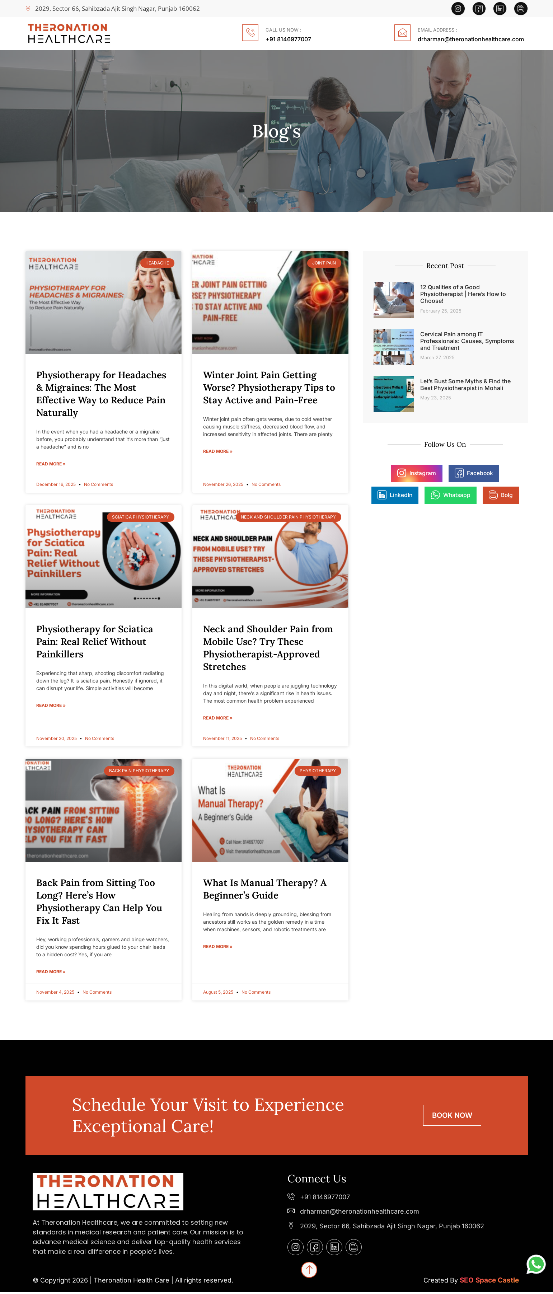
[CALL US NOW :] (249, 33)
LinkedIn (501, 473)
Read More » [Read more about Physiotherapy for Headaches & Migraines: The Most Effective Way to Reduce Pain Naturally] (51, 464)
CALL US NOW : (283, 29)
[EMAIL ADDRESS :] (401, 33)
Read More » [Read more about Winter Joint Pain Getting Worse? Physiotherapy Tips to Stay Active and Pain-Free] (218, 451)
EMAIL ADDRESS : (437, 29)
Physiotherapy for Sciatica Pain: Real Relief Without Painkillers (94, 641)
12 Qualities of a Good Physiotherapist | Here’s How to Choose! (463, 293)
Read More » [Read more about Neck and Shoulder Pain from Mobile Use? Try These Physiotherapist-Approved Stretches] (218, 718)
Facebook (447, 473)
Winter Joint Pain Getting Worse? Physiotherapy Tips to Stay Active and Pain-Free (269, 386)
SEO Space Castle (489, 1282)
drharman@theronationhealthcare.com (471, 38)
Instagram (391, 473)
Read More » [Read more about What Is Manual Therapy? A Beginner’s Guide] (218, 948)
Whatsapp (424, 495)
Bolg (473, 495)
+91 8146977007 (288, 38)
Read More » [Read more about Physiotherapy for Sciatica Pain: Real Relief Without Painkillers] (51, 706)
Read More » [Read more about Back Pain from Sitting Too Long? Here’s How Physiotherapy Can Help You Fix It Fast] (51, 973)
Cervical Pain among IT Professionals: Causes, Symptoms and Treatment (467, 340)
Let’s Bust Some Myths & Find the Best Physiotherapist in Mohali (465, 383)
